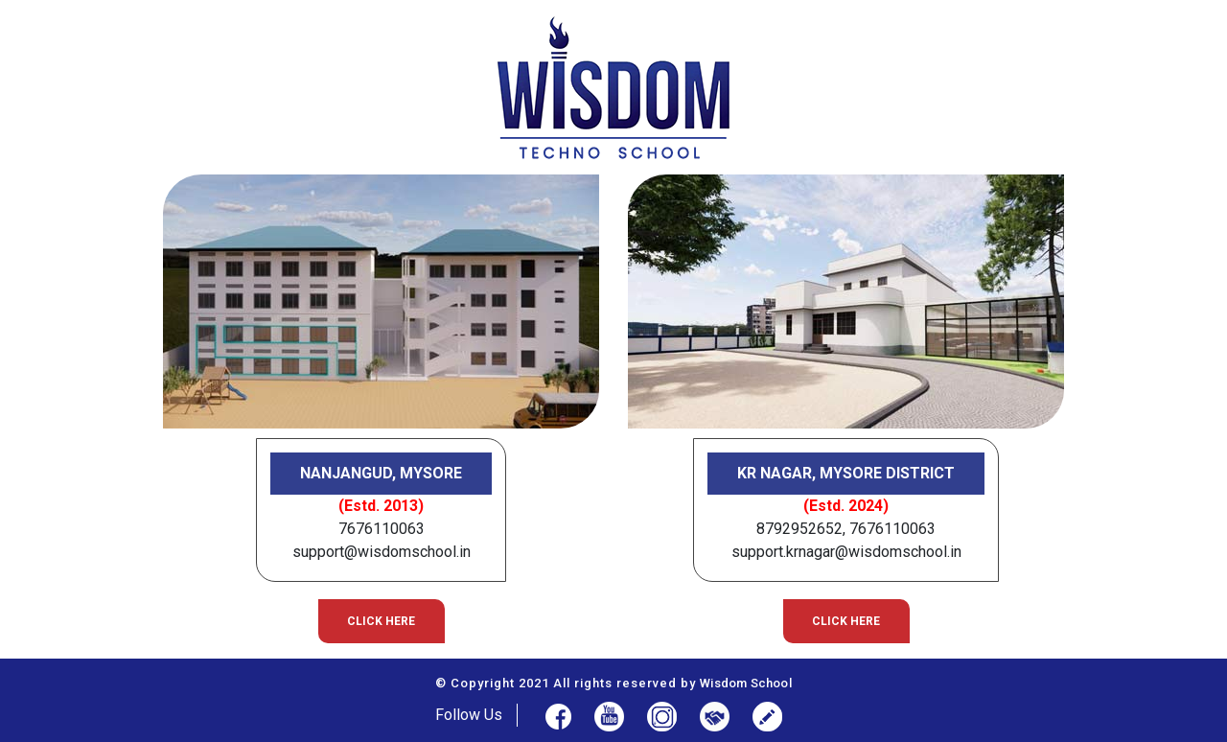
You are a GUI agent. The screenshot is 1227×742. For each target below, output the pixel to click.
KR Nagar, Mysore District (846, 473)
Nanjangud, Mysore (381, 473)
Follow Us (468, 715)
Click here (381, 621)
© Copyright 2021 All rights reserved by (613, 683)
